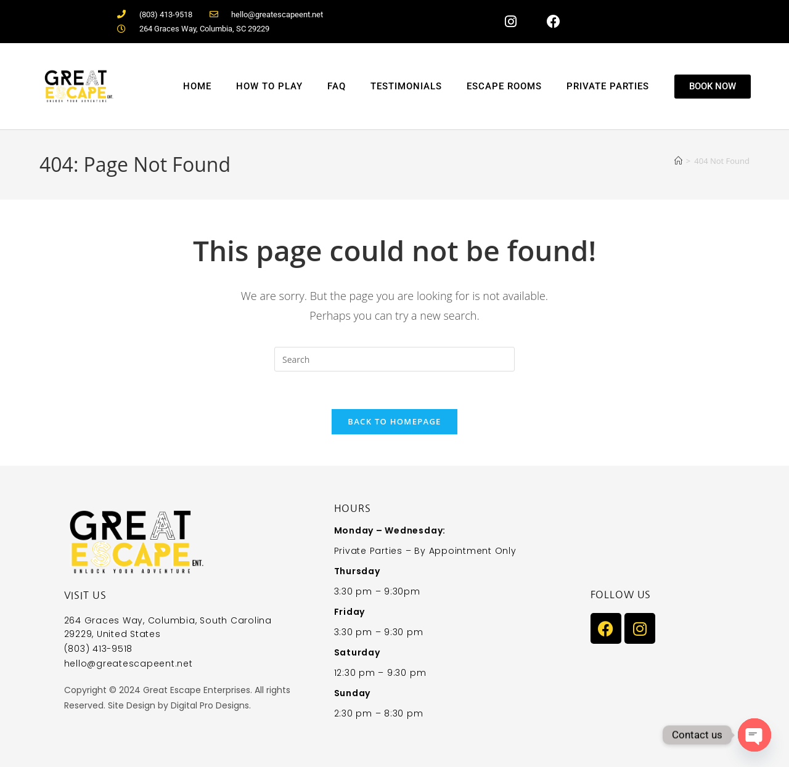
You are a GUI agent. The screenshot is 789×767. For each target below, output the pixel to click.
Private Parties (607, 86)
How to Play (269, 86)
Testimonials (406, 86)
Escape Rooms (504, 86)
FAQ (336, 86)
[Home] (678, 160)
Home (197, 86)
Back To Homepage (394, 421)
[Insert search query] (394, 359)
